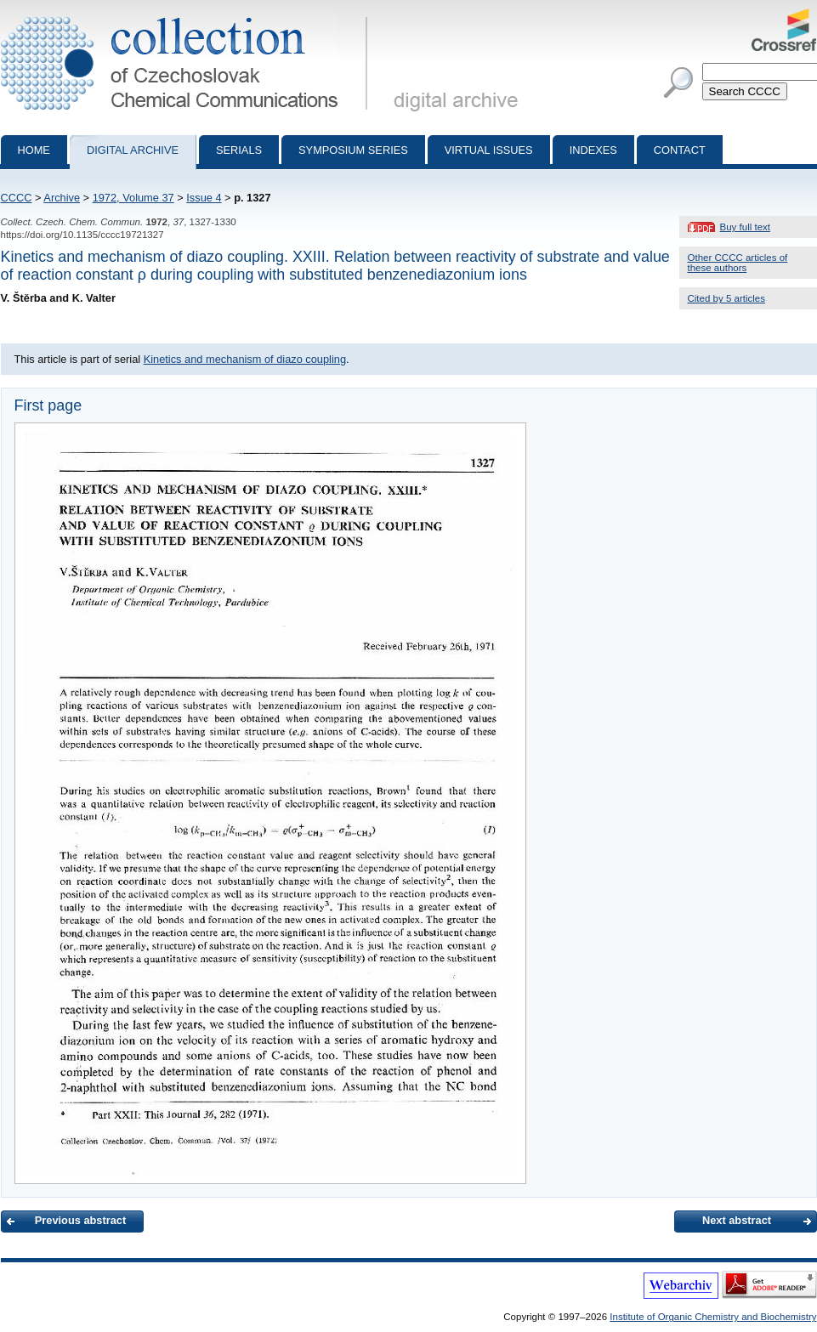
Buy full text (745, 227)
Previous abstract (80, 1220)
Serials (239, 150)
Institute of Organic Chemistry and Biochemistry (713, 1317)
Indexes (593, 150)
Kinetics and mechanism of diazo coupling (245, 359)
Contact (680, 150)
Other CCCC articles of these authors (738, 262)
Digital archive (133, 150)
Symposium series (353, 150)
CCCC (16, 197)
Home (34, 150)
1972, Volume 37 (133, 197)
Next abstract (736, 1220)
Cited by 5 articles (727, 298)
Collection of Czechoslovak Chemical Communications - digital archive (187, 15)
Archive (61, 197)
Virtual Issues (489, 150)
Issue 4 (203, 197)
